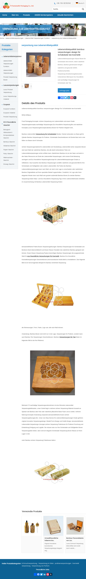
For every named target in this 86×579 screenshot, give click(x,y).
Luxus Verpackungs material (9, 98)
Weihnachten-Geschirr (8, 159)
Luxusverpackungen (10, 85)
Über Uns (15, 15)
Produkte (26, 15)
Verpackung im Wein (46, 563)
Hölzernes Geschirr (9, 145)
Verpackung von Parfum (40, 566)
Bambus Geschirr (9, 142)
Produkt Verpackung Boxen (10, 78)
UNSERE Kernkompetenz (44, 15)
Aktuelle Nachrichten (65, 15)
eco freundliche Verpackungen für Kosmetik (43, 256)
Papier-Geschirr (8, 149)
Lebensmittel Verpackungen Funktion (37, 38)
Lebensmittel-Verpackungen (8, 72)
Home (4, 15)
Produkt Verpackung (10, 116)
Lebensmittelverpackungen (15, 38)
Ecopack (6, 104)
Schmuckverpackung (29, 563)
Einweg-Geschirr (8, 164)
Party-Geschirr (8, 153)
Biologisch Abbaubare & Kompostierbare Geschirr (8, 134)
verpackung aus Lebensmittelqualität (64, 38)
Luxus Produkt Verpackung (8, 91)
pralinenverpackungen (63, 563)
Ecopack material (9, 112)
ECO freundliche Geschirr (9, 123)
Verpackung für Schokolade (46, 134)
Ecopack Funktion (9, 109)
